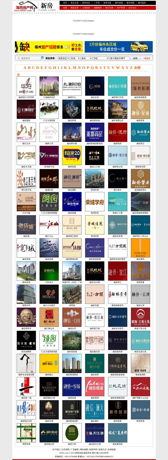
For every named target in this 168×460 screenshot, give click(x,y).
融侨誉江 (118, 282)
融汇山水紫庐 (49, 305)
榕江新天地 (26, 190)
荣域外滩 (95, 190)
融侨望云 (140, 143)
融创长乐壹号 (118, 328)
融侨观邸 (26, 120)
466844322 (108, 456)
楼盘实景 (75, 8)
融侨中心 (72, 97)
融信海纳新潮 (140, 97)
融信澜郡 (72, 190)
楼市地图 (130, 3)
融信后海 (95, 97)
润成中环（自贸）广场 (72, 282)
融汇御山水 (49, 328)
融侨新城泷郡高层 (95, 143)
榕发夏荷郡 (118, 444)
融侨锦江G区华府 (26, 97)
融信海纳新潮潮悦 (140, 213)
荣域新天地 (49, 167)
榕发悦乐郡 (140, 167)
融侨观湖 (95, 398)
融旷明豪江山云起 (140, 398)
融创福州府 (118, 352)
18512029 (90, 456)
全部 (137, 68)
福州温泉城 (72, 352)
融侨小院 (72, 444)
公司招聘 (65, 449)
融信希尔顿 (72, 143)
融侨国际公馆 (49, 398)
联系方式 (102, 449)
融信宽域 (26, 259)
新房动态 (86, 3)
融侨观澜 (72, 213)
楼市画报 (119, 3)
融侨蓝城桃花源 (118, 398)
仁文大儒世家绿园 (49, 352)
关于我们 (56, 449)
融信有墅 (95, 375)
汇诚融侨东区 (49, 97)
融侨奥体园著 (95, 259)
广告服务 (75, 449)
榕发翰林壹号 (118, 305)
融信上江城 (95, 167)
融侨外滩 (49, 421)
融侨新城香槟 (72, 375)
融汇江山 (49, 236)
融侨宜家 (72, 167)
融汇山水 (26, 143)
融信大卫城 (26, 167)
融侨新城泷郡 (72, 421)
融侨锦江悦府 (72, 236)
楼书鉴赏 (142, 3)
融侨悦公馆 (118, 167)
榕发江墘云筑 (140, 328)
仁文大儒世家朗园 (49, 213)
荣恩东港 (26, 444)
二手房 (97, 3)
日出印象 (26, 213)
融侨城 (26, 236)
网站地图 (84, 449)
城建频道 (98, 8)
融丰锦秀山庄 (118, 120)
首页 (65, 3)
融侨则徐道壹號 (118, 375)
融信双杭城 (95, 120)
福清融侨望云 (140, 190)
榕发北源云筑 (140, 352)
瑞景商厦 (140, 282)
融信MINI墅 (95, 282)
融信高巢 (49, 259)
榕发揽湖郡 (140, 375)
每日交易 (109, 8)
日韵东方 (49, 282)
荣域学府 (95, 213)
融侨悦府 (118, 143)
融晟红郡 (49, 190)
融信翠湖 (72, 120)
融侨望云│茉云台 (140, 236)
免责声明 (93, 449)
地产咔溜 (121, 8)
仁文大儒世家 (49, 120)
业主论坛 (132, 8)
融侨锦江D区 (26, 421)
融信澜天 (95, 421)
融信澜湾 (140, 259)
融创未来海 (118, 236)
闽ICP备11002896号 (100, 453)
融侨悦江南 (95, 328)
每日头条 (75, 3)
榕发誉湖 (140, 421)
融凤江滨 (49, 143)
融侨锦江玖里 (118, 97)
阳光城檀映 (26, 352)
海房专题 (107, 3)
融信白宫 (72, 328)
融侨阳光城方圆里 (118, 259)
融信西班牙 (26, 328)
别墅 (65, 8)
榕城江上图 (118, 213)
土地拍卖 (86, 8)
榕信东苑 (26, 282)
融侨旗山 (49, 375)
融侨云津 (140, 305)
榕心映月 (118, 190)
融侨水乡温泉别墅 (26, 375)
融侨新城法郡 (72, 259)
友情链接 (112, 449)
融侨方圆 (95, 305)
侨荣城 (72, 305)
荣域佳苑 (95, 236)
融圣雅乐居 (95, 352)
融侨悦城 (72, 398)
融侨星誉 (140, 120)
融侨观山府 (49, 444)
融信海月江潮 (95, 444)
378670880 (99, 456)
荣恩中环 (26, 305)
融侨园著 (118, 421)
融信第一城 (26, 398)
